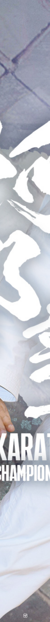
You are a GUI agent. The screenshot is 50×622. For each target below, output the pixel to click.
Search (30, 311)
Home (14, 311)
